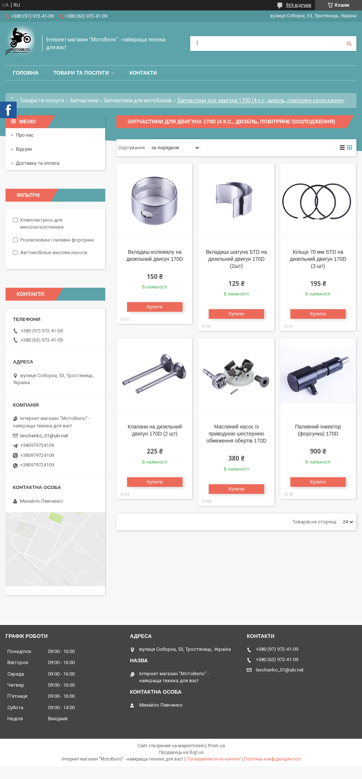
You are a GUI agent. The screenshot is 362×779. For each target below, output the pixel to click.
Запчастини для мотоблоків (138, 100)
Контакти (143, 73)
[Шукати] (349, 43)
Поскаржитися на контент (214, 759)
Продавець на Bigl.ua (181, 752)
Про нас (25, 135)
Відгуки (24, 149)
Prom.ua (216, 745)
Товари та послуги (81, 73)
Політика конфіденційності (272, 759)
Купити (155, 307)
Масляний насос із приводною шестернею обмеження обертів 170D (236, 434)
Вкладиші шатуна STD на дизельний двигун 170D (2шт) (236, 259)
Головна (25, 73)
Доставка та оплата (37, 163)
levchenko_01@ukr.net (44, 435)
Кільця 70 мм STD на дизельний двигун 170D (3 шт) (318, 259)
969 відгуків (298, 5)
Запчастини (84, 100)
